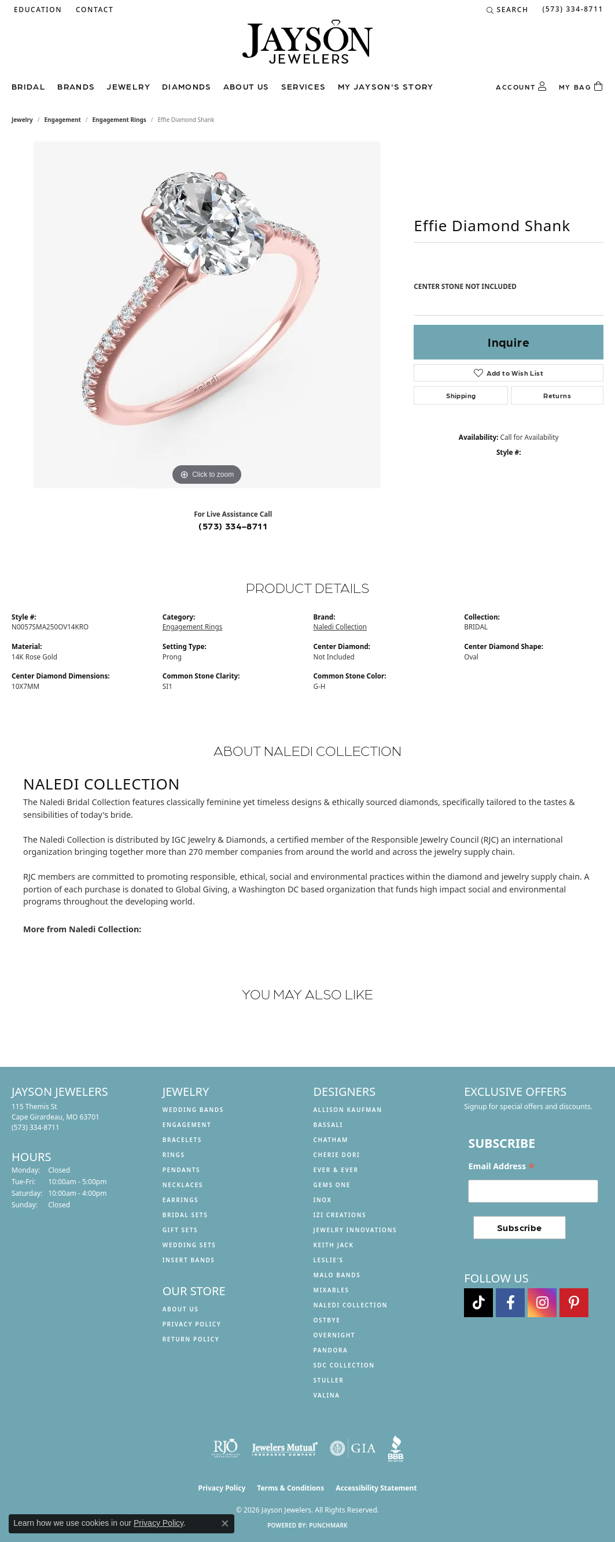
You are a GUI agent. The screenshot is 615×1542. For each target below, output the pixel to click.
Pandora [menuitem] (331, 1350)
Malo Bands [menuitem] (337, 1275)
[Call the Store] (36, 1127)
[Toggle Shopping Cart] (581, 86)
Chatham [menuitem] (331, 1140)
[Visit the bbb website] (396, 1448)
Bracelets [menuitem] (182, 1140)
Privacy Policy (192, 1324)
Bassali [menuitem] (328, 1125)
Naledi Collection (340, 626)
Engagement (63, 120)
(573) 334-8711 (232, 525)
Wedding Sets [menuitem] (189, 1245)
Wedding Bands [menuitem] (193, 1110)
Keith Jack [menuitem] (334, 1245)
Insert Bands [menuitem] (189, 1260)
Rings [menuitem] (174, 1155)
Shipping (461, 395)
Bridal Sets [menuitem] (185, 1215)
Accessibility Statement (376, 1488)
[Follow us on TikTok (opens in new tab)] (478, 1302)
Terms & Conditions (290, 1488)
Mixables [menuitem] (331, 1290)
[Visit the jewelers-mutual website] (285, 1448)
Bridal (29, 86)
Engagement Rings (119, 120)
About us (246, 86)
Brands (76, 86)
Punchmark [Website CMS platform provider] (328, 1525)
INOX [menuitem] (323, 1200)
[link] (93, 10)
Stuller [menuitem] (329, 1380)
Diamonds (187, 86)
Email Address (501, 1166)
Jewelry (128, 86)
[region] (207, 315)
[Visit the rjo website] (225, 1448)
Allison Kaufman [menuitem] (348, 1110)
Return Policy (191, 1339)
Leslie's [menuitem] (329, 1260)
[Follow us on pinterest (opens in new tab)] (573, 1302)
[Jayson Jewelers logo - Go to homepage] (307, 47)
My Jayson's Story (386, 86)
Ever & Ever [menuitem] (336, 1170)
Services (303, 86)
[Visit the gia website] (353, 1448)
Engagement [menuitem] (187, 1125)
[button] (37, 10)
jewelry (22, 120)
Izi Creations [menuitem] (340, 1215)
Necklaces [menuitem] (183, 1185)
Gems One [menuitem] (332, 1185)
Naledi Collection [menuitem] (351, 1305)
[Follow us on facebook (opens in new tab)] (510, 1302)
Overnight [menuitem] (335, 1335)
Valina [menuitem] (327, 1395)
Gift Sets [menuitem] (180, 1230)
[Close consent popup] (225, 1523)
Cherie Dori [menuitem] (337, 1155)
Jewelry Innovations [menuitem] (355, 1230)
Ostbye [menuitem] (327, 1320)
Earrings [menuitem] (180, 1200)
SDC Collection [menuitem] (344, 1365)
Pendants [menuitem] (181, 1170)
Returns (557, 395)
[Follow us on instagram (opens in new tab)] (542, 1302)
